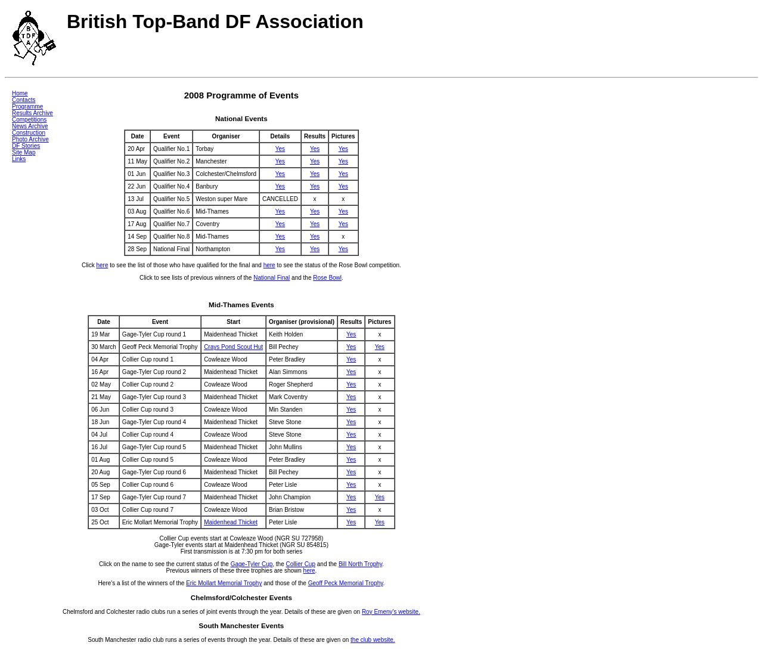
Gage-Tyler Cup (252, 564)
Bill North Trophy (360, 564)
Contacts (23, 100)
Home (20, 93)
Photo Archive (30, 139)
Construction (28, 132)
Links (19, 159)
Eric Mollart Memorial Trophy (224, 583)
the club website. (373, 640)
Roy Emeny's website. (391, 611)
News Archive (30, 126)
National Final (271, 277)
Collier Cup (300, 564)
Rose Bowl (327, 277)
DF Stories (26, 146)
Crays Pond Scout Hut (233, 347)
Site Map (23, 152)
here (102, 265)
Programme (27, 106)
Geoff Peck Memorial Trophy (345, 583)
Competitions (29, 119)
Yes (280, 149)
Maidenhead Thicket (231, 522)
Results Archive (32, 113)
